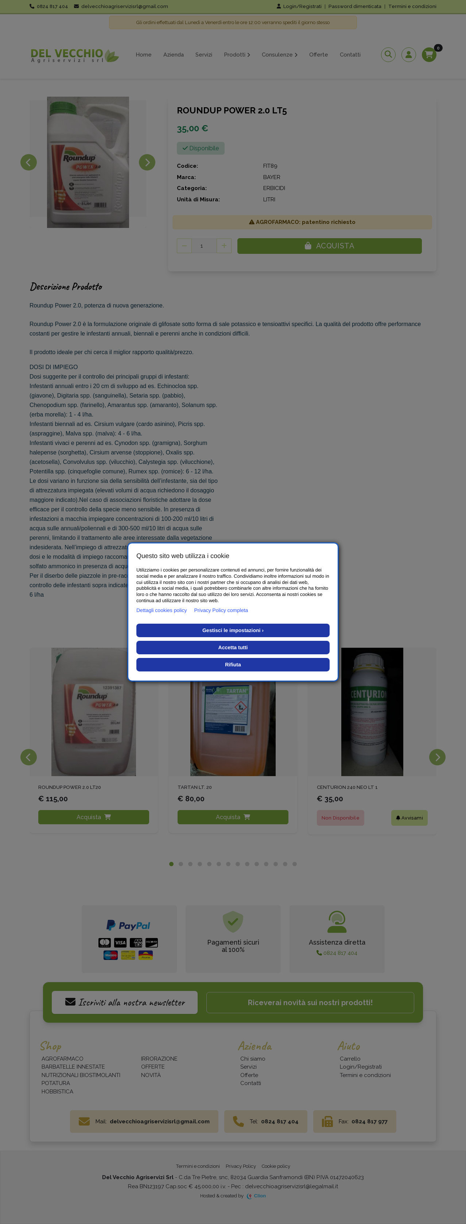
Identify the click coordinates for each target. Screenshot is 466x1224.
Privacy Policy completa (221, 610)
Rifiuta (233, 664)
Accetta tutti (233, 647)
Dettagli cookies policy (161, 610)
